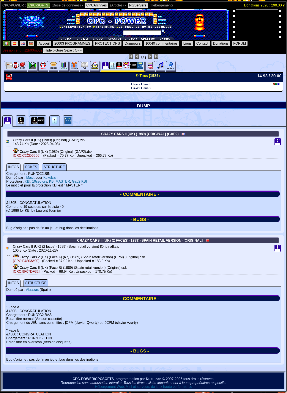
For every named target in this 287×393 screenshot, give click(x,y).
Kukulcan (50, 177)
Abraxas (32, 289)
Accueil (44, 43)
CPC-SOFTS (38, 5)
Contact (202, 43)
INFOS (13, 167)
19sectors (39, 181)
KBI (27, 181)
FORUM (239, 43)
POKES (31, 167)
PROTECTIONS (107, 43)
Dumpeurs (133, 43)
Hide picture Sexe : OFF (63, 50)
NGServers (137, 5)
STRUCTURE (54, 167)
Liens (187, 43)
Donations (221, 43)
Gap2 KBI (79, 181)
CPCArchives (96, 5)
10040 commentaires (161, 43)
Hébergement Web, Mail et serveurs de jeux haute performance (143, 386)
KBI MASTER (59, 181)
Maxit (30, 177)
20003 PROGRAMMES (72, 43)
